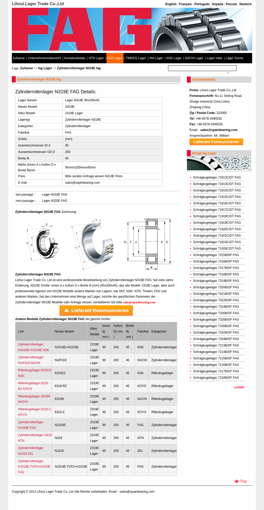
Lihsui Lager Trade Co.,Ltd (55, 491)
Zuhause (19, 58)
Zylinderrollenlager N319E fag (79, 68)
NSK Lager (174, 58)
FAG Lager (114, 58)
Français (185, 4)
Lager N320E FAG (54, 201)
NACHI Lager (194, 58)
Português (202, 4)
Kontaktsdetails (74, 58)
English (170, 4)
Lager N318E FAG (54, 194)
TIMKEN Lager (136, 58)
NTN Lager (96, 58)
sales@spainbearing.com (218, 130)
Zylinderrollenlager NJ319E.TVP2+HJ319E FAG (34, 466)
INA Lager (156, 58)
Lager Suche (234, 58)
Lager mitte (214, 58)
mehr (240, 387)
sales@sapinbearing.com (82, 182)
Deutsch (246, 4)
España (217, 4)
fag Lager (45, 68)
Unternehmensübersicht (44, 58)
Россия (231, 4)
